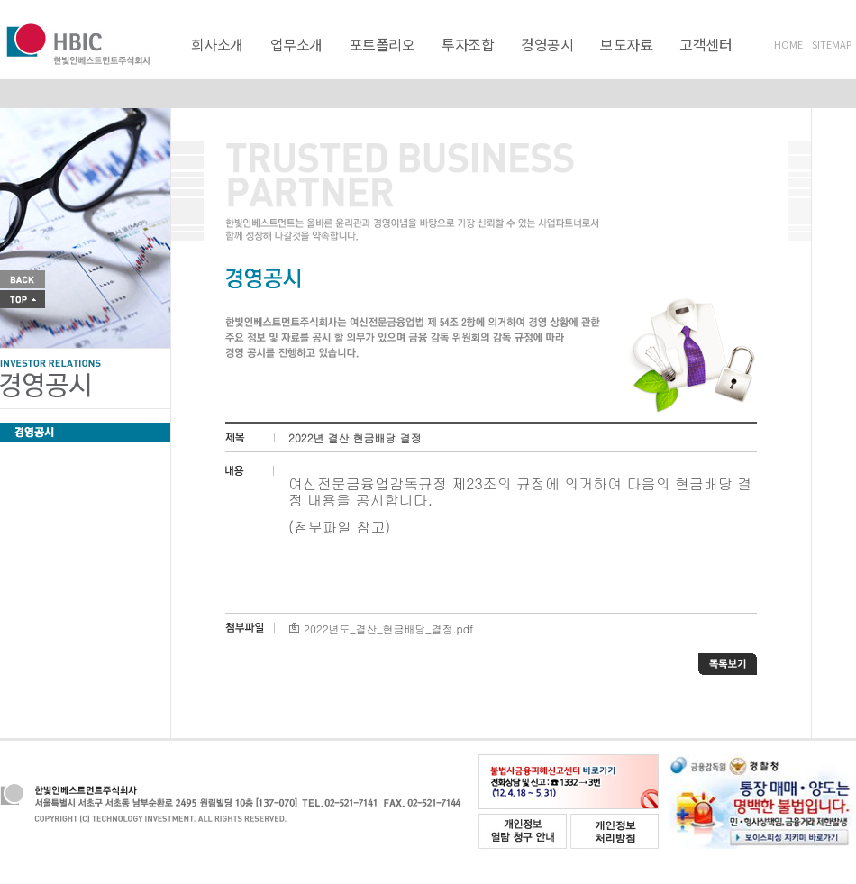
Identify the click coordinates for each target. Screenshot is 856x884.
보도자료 (626, 44)
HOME (788, 44)
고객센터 (705, 44)
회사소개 (217, 44)
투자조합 (468, 44)
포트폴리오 (382, 44)
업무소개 (296, 44)
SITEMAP (831, 44)
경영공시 (547, 44)
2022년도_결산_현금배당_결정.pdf (380, 628)
